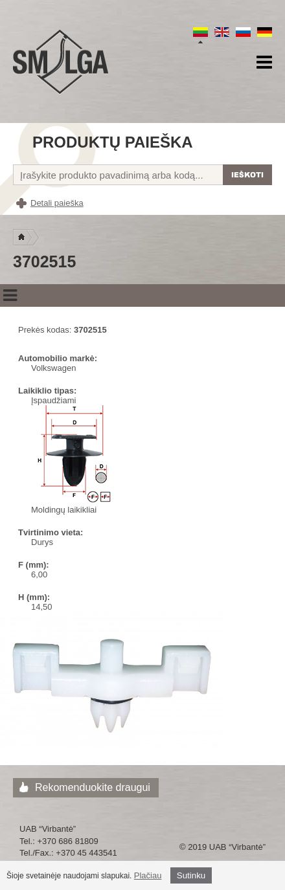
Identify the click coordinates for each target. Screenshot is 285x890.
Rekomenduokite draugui (92, 787)
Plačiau (148, 875)
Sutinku (191, 875)
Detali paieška (57, 203)
